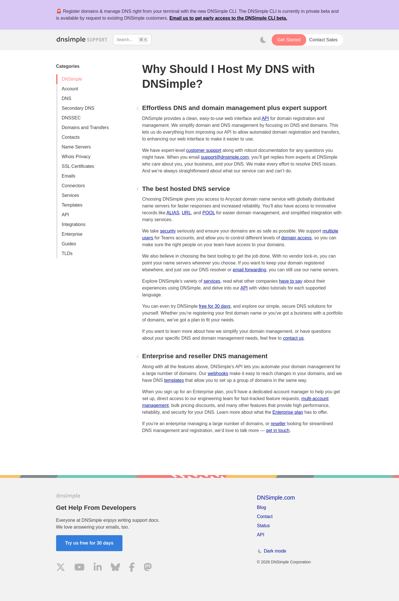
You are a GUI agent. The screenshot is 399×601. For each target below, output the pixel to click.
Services (70, 195)
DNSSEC (71, 117)
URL (186, 212)
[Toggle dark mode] (263, 40)
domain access (296, 237)
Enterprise (72, 234)
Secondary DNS (78, 108)
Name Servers (76, 146)
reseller (278, 423)
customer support (203, 150)
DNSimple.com (276, 497)
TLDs (67, 253)
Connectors (73, 185)
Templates (72, 205)
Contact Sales (323, 39)
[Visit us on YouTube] (79, 568)
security (168, 231)
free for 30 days (214, 306)
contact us (293, 338)
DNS (66, 98)
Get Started (288, 39)
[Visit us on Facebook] (132, 568)
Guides (69, 243)
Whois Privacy (76, 156)
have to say (290, 281)
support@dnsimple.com (225, 157)
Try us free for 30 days (89, 543)
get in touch (278, 430)
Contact (265, 516)
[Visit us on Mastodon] (148, 568)
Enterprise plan (288, 412)
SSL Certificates (78, 166)
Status (263, 525)
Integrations (74, 224)
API (65, 214)
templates (174, 380)
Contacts (71, 137)
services (212, 281)
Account (70, 88)
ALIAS (172, 212)
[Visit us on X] (60, 568)
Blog (261, 507)
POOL (208, 212)
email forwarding (249, 269)
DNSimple (72, 79)
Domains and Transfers (85, 127)
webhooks (218, 373)
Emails (68, 176)
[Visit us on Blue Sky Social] (115, 568)
